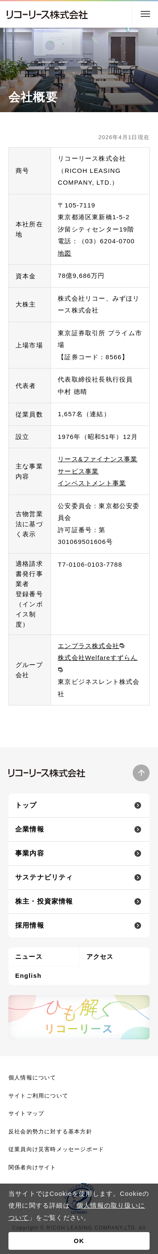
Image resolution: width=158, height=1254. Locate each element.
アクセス (100, 956)
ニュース (29, 956)
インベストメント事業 (92, 483)
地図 (64, 253)
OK (79, 1240)
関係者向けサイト (32, 1167)
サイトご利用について (38, 1096)
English (28, 975)
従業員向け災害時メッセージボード (56, 1149)
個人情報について (32, 1077)
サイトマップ (26, 1113)
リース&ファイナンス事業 (97, 459)
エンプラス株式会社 (88, 645)
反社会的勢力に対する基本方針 (50, 1131)
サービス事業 (78, 471)
